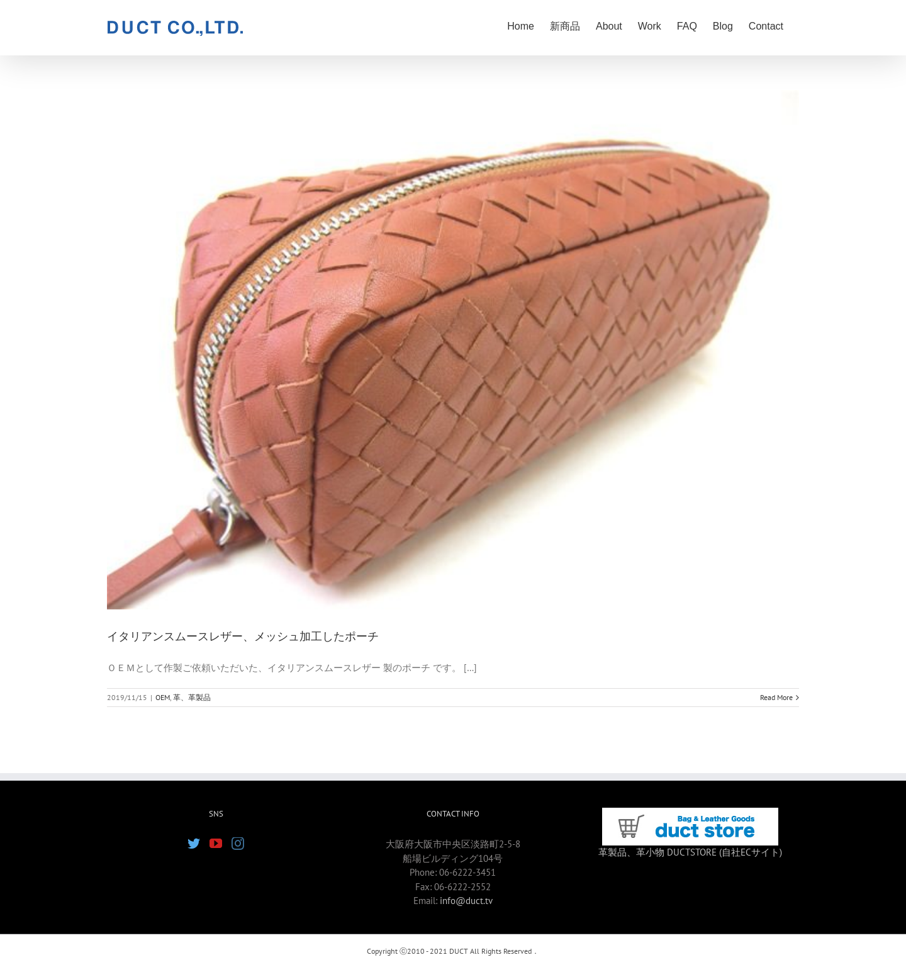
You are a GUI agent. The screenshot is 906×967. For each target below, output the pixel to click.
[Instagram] (238, 843)
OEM (162, 697)
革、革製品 (192, 697)
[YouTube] (216, 843)
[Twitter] (193, 843)
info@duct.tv (466, 901)
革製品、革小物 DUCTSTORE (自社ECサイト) (690, 852)
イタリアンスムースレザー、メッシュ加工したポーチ (243, 636)
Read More (776, 697)
